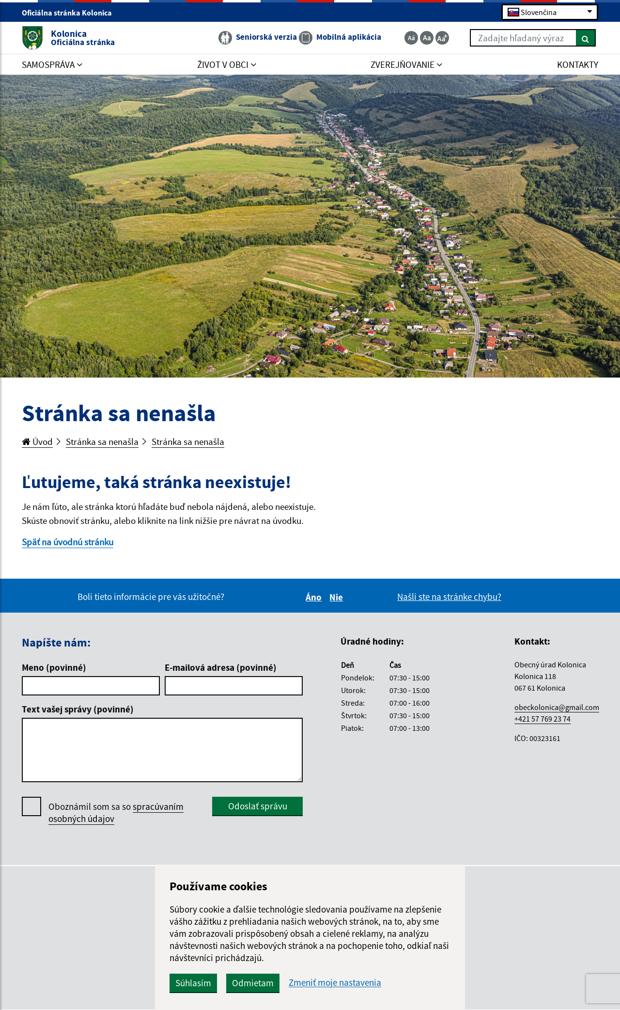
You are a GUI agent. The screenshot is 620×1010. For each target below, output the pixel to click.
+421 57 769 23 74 (542, 719)
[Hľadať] (586, 38)
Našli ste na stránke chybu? (449, 596)
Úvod (37, 441)
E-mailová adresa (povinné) (221, 667)
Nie (337, 597)
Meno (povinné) (54, 667)
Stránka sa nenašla (102, 441)
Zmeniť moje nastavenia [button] (335, 982)
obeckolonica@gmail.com (556, 707)
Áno (315, 597)
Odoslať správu (257, 806)
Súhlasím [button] (193, 983)
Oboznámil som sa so (116, 813)
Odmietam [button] (253, 983)
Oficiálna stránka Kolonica (71, 12)
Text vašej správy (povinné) (78, 709)
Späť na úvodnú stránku (67, 542)
